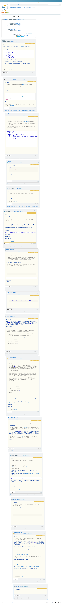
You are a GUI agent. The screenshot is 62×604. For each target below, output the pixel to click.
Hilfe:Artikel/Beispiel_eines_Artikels (22, 554)
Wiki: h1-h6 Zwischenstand (9, 249)
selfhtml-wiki (27, 455)
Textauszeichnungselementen (27, 402)
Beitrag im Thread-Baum (31, 74)
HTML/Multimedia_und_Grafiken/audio (21, 562)
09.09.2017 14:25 (14, 211)
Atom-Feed (23, 7)
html (16, 41)
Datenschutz (21, 602)
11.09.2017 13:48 (23, 533)
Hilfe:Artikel (17, 552)
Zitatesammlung (20, 4)
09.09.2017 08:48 (17, 188)
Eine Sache (6, 217)
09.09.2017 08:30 (15, 79)
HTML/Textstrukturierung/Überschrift (21, 561)
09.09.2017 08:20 (12, 41)
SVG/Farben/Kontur (18, 568)
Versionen (20, 79)
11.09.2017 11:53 (16, 499)
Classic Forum (28, 602)
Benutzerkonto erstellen (23, 74)
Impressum (16, 602)
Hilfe (28, 4)
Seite (6, 216)
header (20, 398)
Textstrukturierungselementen (13, 402)
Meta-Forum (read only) (13, 7)
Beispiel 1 (22, 395)
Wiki (8, 1)
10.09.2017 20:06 (13, 419)
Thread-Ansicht (19, 7)
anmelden (18, 74)
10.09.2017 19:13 (17, 358)
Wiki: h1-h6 (7, 40)
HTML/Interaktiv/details (19, 564)
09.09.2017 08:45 (16, 162)
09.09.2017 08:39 (15, 115)
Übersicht (12, 4)
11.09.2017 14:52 (19, 586)
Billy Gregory (12, 105)
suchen (25, 4)
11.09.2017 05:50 (20, 455)
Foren (16, 4)
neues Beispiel (22, 46)
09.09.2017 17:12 (15, 294)
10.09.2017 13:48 (10, 316)
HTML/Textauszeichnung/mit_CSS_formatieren (31, 473)
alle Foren (7, 74)
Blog (16, 1)
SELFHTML (4, 1)
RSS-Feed (27, 7)
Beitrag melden (5, 72)
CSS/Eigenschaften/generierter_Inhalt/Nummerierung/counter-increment (27, 566)
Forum (12, 1)
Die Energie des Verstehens (9, 602)
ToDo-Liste (10, 69)
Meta (3, 40)
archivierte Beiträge (31, 7)
